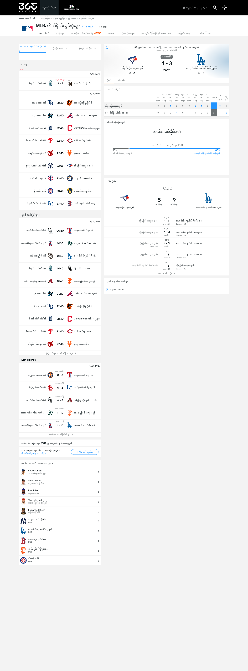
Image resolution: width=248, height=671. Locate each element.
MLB (37, 18)
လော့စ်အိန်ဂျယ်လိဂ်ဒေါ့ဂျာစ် (116, 112)
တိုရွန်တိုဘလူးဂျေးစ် (113, 106)
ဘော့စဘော (26, 18)
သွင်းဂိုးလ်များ (49, 7)
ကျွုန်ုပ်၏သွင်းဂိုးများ (195, 7)
